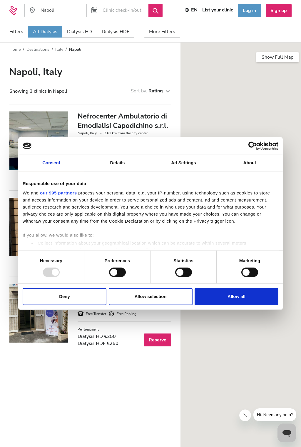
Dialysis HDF (115, 31)
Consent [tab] (51, 162)
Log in (249, 10)
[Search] (155, 10)
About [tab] (249, 162)
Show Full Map (277, 57)
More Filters (162, 31)
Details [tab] (117, 162)
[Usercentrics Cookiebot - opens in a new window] (252, 145)
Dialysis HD (79, 31)
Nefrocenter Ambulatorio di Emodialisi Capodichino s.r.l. (123, 120)
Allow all (236, 296)
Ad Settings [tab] (183, 162)
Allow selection (150, 296)
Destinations (37, 49)
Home (15, 49)
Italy (59, 49)
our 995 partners (58, 192)
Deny (64, 296)
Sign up (278, 10)
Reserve (157, 340)
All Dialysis (45, 31)
